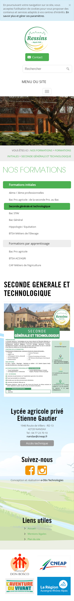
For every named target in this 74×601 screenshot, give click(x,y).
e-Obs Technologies (52, 480)
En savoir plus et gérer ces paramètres (36, 14)
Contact (37, 57)
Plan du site (34, 539)
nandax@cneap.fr (37, 436)
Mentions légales (37, 533)
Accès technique (37, 443)
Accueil (32, 528)
